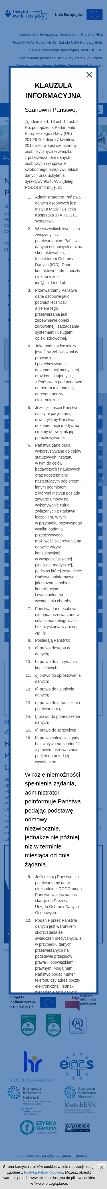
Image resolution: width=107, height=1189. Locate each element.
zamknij (101, 1167)
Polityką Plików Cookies (43, 1172)
